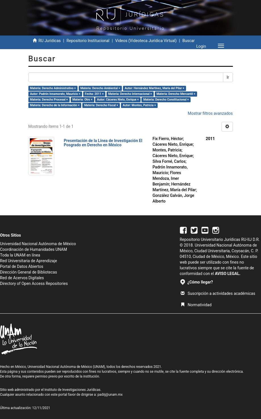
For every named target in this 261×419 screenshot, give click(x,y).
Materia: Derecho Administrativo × (53, 88)
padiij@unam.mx (110, 395)
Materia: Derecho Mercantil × (175, 94)
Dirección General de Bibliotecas (28, 272)
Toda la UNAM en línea (20, 255)
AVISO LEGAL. (228, 273)
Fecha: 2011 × (94, 94)
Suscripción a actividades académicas (218, 293)
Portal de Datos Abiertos (21, 266)
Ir (228, 77)
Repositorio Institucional (87, 40)
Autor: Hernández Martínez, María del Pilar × (154, 88)
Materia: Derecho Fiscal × (101, 105)
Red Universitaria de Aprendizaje (28, 261)
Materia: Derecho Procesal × (49, 99)
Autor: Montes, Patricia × (139, 105)
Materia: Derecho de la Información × (55, 105)
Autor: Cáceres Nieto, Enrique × (118, 99)
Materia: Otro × (82, 99)
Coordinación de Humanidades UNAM (33, 249)
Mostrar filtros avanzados (210, 113)
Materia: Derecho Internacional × (130, 94)
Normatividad (196, 305)
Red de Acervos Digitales (22, 278)
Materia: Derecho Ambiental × (100, 88)
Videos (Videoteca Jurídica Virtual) (146, 40)
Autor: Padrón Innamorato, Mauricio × (55, 94)
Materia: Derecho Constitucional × (166, 99)
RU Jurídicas (49, 40)
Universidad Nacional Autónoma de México (38, 243)
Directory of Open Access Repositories (34, 283)
